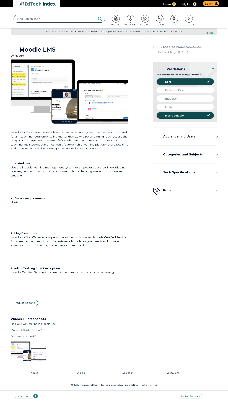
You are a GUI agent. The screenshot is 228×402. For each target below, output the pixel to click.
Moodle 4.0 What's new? (26, 330)
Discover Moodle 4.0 (23, 336)
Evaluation (127, 373)
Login (209, 3)
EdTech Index (40, 4)
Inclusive (168, 98)
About (34, 373)
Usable (166, 107)
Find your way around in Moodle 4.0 (33, 324)
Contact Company (190, 396)
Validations (173, 373)
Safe (184, 82)
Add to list (26, 396)
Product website (24, 303)
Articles (80, 373)
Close (209, 33)
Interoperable (184, 115)
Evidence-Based (172, 90)
